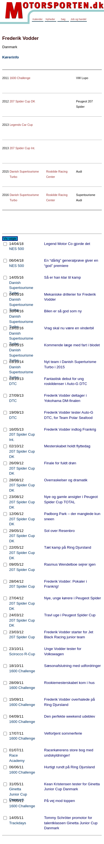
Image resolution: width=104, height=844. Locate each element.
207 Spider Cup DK (22, 101)
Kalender (37, 19)
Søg (63, 19)
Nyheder (50, 19)
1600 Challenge (20, 78)
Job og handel (79, 19)
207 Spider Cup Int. (22, 148)
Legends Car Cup (21, 124)
